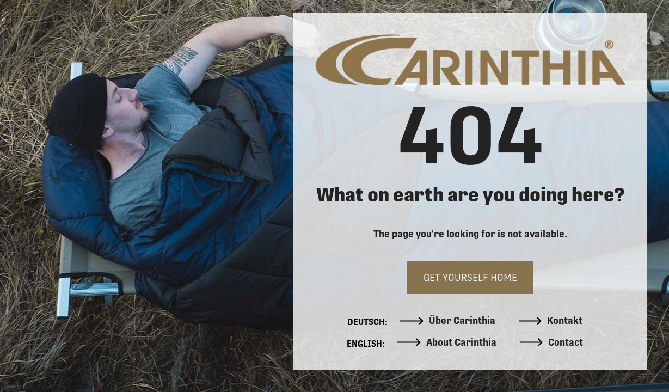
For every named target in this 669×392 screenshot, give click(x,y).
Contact (552, 342)
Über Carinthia (447, 321)
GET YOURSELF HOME (470, 277)
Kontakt (551, 321)
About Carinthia (446, 342)
